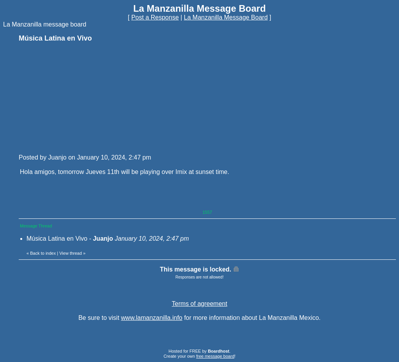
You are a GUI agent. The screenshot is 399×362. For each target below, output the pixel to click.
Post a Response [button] (155, 17)
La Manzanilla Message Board (226, 17)
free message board (215, 356)
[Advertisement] (77, 97)
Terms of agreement (199, 303)
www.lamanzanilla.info (151, 317)
